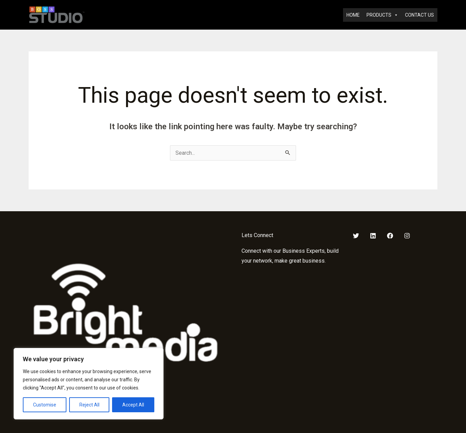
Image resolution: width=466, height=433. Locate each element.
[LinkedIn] (373, 236)
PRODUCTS (382, 15)
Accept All (133, 404)
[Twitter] (356, 236)
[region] (89, 383)
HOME (353, 15)
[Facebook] (390, 236)
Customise (44, 404)
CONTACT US (419, 15)
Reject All (89, 404)
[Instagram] (407, 236)
